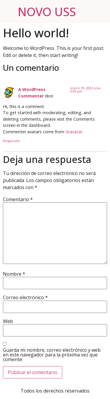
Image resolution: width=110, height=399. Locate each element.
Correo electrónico (25, 297)
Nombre (14, 274)
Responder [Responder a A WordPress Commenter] (11, 141)
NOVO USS (47, 12)
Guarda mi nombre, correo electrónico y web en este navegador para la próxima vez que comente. (52, 355)
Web (8, 321)
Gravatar (73, 131)
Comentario (18, 199)
